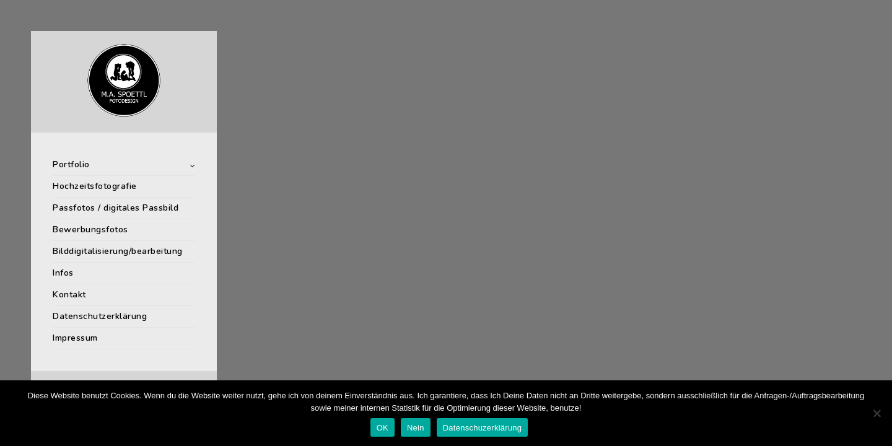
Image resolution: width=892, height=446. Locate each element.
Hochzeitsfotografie (95, 186)
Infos (63, 273)
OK (382, 427)
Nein (415, 427)
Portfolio (71, 164)
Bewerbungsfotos (90, 229)
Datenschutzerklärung (100, 316)
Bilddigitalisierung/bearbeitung (118, 251)
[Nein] (876, 413)
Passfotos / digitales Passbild (115, 208)
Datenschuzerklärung (482, 427)
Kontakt (69, 294)
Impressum (75, 338)
